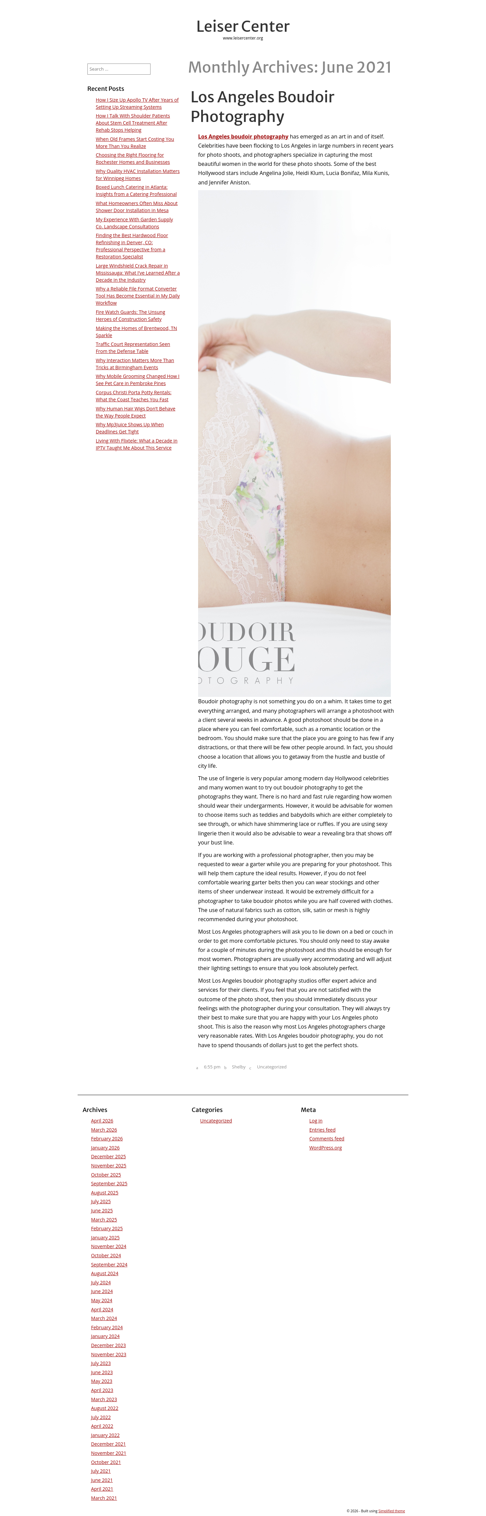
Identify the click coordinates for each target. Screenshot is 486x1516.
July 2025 (101, 1201)
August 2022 (104, 1408)
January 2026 (105, 1147)
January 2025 (105, 1237)
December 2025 (108, 1156)
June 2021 (102, 1480)
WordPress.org (325, 1147)
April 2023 (102, 1390)
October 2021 (106, 1462)
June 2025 (102, 1210)
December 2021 (108, 1444)
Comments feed (326, 1138)
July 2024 (101, 1282)
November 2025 (109, 1165)
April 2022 (102, 1426)
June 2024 (102, 1291)
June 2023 (102, 1372)
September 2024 (109, 1264)
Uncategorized (272, 1067)
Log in (315, 1120)
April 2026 (102, 1120)
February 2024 (107, 1327)
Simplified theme (391, 1511)
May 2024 (101, 1300)
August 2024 (104, 1273)
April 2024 (102, 1309)
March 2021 (104, 1498)
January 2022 (105, 1435)
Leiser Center (243, 26)
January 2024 (105, 1336)
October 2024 (106, 1255)
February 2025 (107, 1228)
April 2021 (102, 1489)
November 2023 (109, 1354)
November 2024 (109, 1246)
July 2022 (101, 1417)
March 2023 (104, 1399)
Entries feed (322, 1130)
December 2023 (108, 1345)
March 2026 (104, 1130)
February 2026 (107, 1138)
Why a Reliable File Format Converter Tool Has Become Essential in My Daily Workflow (138, 295)
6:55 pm (212, 1067)
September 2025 (109, 1183)
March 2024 (104, 1318)
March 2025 (104, 1219)
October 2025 (106, 1174)
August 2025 (104, 1192)
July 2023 (101, 1363)
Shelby (238, 1067)
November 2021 (109, 1453)
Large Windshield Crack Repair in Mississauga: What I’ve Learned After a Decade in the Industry (138, 272)
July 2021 (101, 1471)
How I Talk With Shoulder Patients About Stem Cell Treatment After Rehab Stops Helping (133, 122)
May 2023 (101, 1381)
